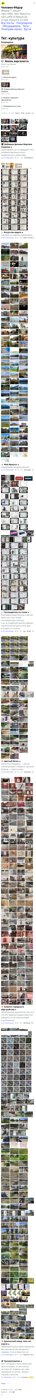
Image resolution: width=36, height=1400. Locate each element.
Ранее (3, 1383)
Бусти (27, 29)
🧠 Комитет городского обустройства (9, 99)
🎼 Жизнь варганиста (15, 61)
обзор (22, 113)
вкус (24, 631)
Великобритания (29, 158)
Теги (26, 26)
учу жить (27, 113)
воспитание (25, 1377)
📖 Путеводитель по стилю (11, 106)
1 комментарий (6, 1377)
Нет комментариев (7, 158)
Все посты (7, 23)
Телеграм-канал (11, 29)
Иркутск (17, 113)
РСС (20, 1389)
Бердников (26, 1354)
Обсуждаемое (11, 26)
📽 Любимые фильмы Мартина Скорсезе (12, 90)
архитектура (27, 470)
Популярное (24, 23)
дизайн (29, 631)
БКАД (32, 1354)
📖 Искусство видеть (8, 77)
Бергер (25, 238)
